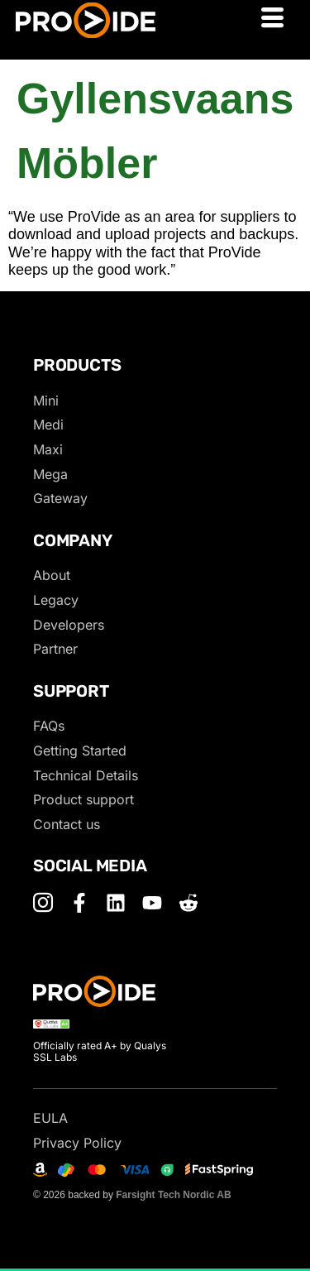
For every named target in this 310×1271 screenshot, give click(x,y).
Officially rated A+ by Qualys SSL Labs (99, 1051)
